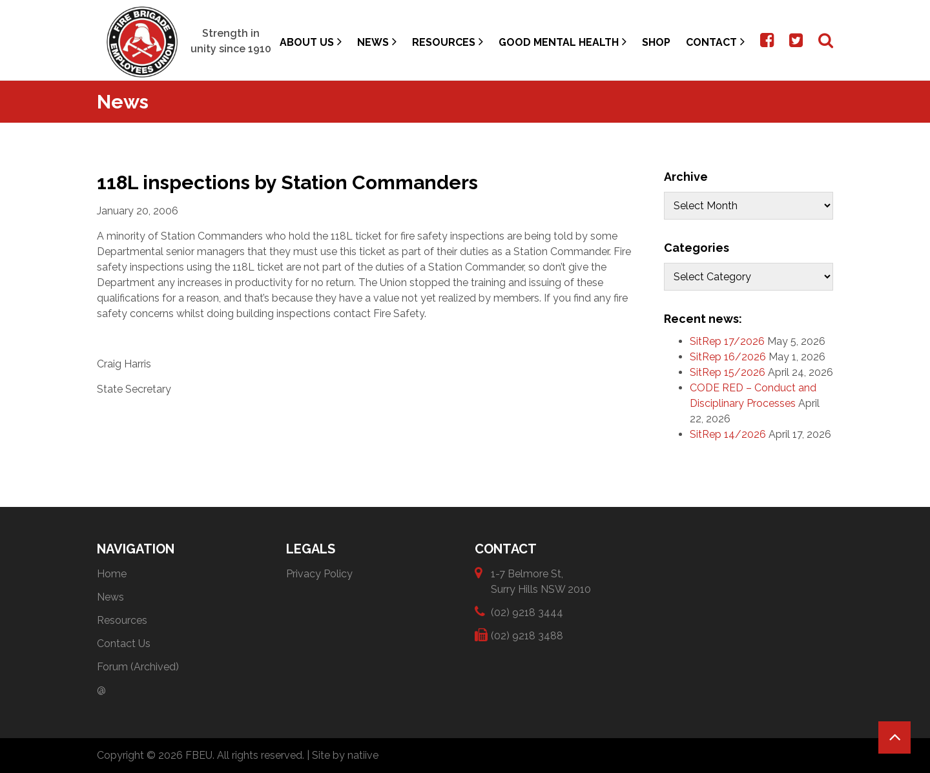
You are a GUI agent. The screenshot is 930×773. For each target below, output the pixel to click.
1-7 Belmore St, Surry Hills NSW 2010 (541, 580)
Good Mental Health (562, 41)
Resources (447, 41)
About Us (311, 41)
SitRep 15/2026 (727, 372)
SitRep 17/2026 (727, 341)
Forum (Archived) (138, 667)
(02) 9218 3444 (527, 612)
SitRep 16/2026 (728, 357)
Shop (656, 42)
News (377, 41)
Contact (715, 41)
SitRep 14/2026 (728, 434)
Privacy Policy (319, 574)
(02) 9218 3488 (527, 635)
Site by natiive (345, 755)
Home (112, 574)
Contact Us (123, 643)
